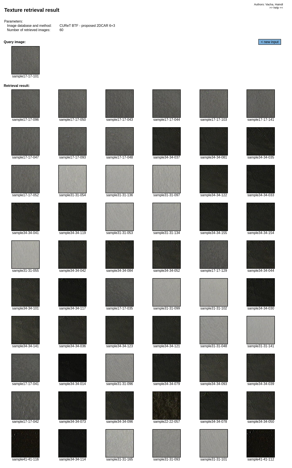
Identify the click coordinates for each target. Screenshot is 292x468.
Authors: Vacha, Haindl (268, 4)
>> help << (276, 7)
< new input (269, 42)
